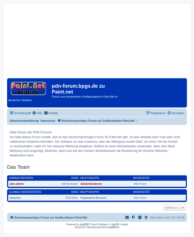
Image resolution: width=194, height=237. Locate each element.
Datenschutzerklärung (24, 120)
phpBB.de (113, 227)
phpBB (84, 224)
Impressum (48, 120)
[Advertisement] (97, 42)
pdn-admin (17, 183)
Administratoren (21, 178)
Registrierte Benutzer (94, 197)
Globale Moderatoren (25, 192)
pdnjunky (15, 197)
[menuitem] (37, 113)
